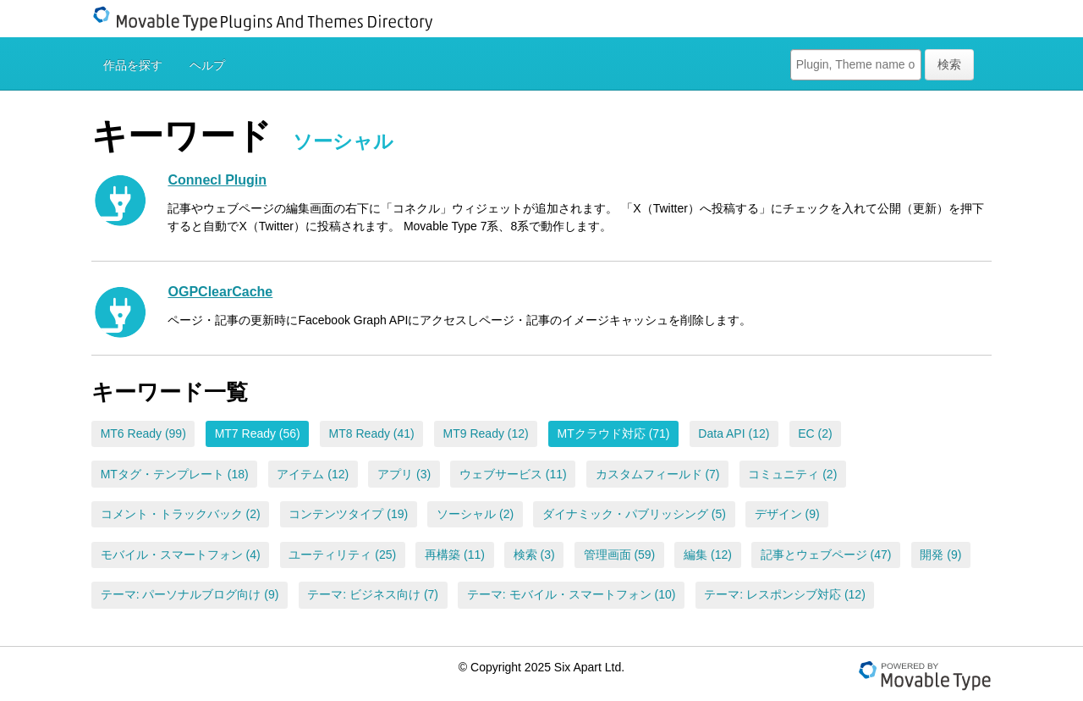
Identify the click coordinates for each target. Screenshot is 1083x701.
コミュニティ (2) (792, 474)
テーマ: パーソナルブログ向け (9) (190, 594)
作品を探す (132, 65)
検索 (949, 64)
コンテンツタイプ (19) (348, 514)
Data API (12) (733, 433)
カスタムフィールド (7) (658, 474)
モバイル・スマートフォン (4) (181, 554)
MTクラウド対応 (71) (614, 433)
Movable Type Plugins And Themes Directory (273, 18)
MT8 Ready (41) (372, 433)
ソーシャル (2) (475, 514)
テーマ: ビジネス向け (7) (372, 594)
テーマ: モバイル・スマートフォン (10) (571, 594)
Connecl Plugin (217, 179)
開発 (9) (940, 554)
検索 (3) (534, 554)
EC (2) (815, 433)
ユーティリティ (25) (342, 554)
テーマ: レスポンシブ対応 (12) (785, 594)
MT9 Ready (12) (486, 433)
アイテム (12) (313, 474)
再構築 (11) (455, 554)
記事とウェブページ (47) (826, 554)
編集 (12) (708, 554)
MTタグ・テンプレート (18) (175, 474)
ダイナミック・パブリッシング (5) (634, 514)
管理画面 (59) (620, 554)
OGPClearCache (220, 291)
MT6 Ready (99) (143, 433)
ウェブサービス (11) (513, 474)
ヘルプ (207, 65)
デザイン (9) (787, 514)
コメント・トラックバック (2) (181, 514)
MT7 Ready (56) (257, 433)
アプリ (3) (404, 474)
